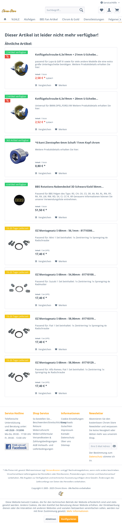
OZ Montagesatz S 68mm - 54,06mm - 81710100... (65, 274)
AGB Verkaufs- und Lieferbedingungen (43, 447)
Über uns (66, 441)
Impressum (67, 430)
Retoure (37, 426)
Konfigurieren (68, 519)
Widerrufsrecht (41, 430)
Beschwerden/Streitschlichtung (46, 422)
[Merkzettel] (101, 10)
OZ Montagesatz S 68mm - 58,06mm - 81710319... (65, 318)
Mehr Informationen (77, 511)
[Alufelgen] (29, 19)
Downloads (67, 422)
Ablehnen (51, 519)
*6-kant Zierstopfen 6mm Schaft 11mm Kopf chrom (67, 142)
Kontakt (65, 433)
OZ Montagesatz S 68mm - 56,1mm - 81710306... (65, 230)
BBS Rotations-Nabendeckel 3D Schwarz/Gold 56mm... (69, 186)
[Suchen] (81, 10)
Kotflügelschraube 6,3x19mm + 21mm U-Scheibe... (66, 54)
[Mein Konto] (109, 10)
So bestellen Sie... (42, 418)
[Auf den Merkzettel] (61, 85)
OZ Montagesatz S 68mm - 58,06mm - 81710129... (65, 362)
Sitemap (65, 445)
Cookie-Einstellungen (72, 418)
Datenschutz (67, 437)
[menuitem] (65, 10)
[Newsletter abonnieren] (114, 446)
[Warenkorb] (117, 10)
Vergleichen (43, 85)
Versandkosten (53, 470)
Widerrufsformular (43, 433)
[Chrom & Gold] (70, 19)
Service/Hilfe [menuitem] (109, 2)
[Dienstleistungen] (93, 19)
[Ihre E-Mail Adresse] (100, 446)
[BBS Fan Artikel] (48, 19)
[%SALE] (15, 19)
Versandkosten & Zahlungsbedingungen (45, 439)
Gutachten (66, 426)
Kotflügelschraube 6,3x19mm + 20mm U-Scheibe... (66, 98)
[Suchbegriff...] (65, 10)
